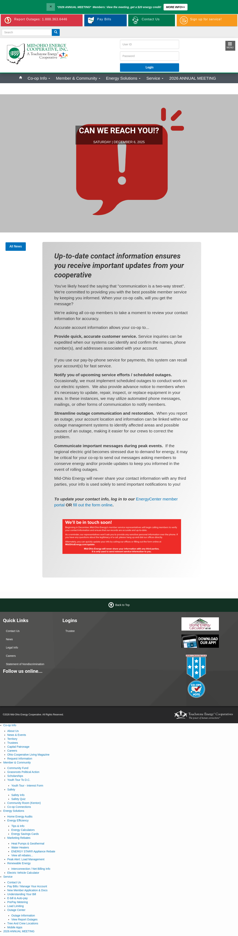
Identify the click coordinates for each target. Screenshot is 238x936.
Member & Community (78, 78)
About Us (13, 731)
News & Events (16, 734)
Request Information (19, 758)
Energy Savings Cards (25, 833)
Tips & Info (17, 826)
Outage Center (16, 910)
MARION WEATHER (149, 662)
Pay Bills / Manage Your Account (27, 886)
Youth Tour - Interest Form (27, 785)
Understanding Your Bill (21, 894)
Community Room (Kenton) (24, 802)
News (9, 639)
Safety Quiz (18, 799)
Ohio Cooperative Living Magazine (28, 754)
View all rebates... (22, 855)
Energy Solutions (123, 78)
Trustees (12, 742)
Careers (11, 655)
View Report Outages (24, 919)
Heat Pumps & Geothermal (27, 843)
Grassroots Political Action (23, 772)
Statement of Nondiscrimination (25, 664)
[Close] (50, 7)
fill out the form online (92, 505)
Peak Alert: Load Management (25, 859)
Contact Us (13, 631)
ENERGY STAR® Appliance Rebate (33, 851)
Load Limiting (15, 906)
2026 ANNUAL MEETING (192, 78)
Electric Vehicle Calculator (23, 872)
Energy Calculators (22, 829)
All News (15, 246)
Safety (11, 789)
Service (154, 78)
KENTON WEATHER (149, 632)
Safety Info (17, 795)
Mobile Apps (14, 927)
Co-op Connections (19, 806)
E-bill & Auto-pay (17, 898)
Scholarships (15, 775)
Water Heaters (20, 847)
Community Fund (17, 768)
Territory (12, 738)
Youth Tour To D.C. (18, 779)
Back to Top (122, 604)
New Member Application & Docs (27, 890)
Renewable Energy (19, 863)
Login (149, 67)
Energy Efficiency (18, 820)
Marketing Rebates (19, 837)
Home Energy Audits (20, 816)
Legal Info (12, 647)
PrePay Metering (17, 902)
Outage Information (23, 915)
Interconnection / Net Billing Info (30, 868)
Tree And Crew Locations (22, 923)
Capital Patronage (18, 746)
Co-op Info (39, 78)
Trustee (70, 631)
